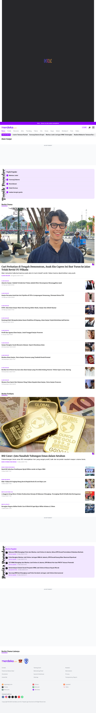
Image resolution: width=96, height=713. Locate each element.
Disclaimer (5, 674)
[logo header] (9, 127)
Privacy (67, 674)
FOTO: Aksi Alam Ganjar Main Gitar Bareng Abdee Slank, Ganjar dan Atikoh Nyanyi (29, 308)
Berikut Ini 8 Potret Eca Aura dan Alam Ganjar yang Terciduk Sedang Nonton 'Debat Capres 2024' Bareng (36, 370)
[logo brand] (20, 661)
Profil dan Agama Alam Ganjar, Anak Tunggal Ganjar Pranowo (22, 332)
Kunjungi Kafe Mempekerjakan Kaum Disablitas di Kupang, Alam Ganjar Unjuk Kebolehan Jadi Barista (35, 320)
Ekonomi (16, 131)
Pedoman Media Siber (8, 671)
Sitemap (36, 677)
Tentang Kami (37, 667)
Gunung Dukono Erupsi (37, 134)
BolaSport (65, 131)
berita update (5, 504)
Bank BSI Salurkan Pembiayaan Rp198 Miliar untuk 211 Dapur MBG (23, 469)
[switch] (84, 127)
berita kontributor (7, 492)
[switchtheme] (89, 127)
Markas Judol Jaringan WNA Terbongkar (60, 134)
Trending (29, 131)
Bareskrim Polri (13, 569)
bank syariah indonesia (9, 462)
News (3, 131)
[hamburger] (93, 127)
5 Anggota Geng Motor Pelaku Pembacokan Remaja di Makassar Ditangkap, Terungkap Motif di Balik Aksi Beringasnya (41, 494)
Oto (41, 131)
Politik (9, 131)
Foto (71, 131)
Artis (22, 131)
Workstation (68, 671)
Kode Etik (4, 677)
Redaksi (67, 667)
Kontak (4, 667)
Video (77, 131)
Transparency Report (71, 677)
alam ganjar (6, 275)
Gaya (52, 131)
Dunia (46, 131)
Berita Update (12, 554)
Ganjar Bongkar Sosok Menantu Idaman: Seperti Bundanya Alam (23, 345)
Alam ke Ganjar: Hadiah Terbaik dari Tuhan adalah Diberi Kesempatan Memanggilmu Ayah (32, 283)
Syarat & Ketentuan (39, 674)
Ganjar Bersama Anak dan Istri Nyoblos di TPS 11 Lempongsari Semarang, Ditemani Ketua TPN (33, 295)
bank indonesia (6, 479)
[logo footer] (9, 661)
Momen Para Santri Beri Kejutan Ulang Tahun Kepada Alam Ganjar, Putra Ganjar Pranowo (31, 382)
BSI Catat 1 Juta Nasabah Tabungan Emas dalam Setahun (33, 455)
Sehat (58, 131)
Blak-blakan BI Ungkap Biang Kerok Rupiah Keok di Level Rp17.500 (24, 481)
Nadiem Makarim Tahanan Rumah (18, 134)
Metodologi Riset (38, 671)
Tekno (36, 131)
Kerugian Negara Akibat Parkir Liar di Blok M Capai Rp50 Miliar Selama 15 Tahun (28, 506)
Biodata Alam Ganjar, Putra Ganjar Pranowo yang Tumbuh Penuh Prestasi (26, 357)
